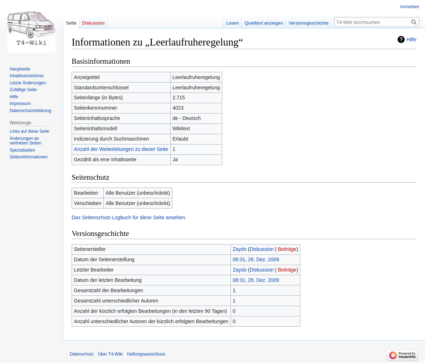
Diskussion (262, 249)
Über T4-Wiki (110, 354)
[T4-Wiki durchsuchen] (376, 22)
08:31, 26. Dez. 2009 (256, 259)
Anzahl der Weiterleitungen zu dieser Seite (121, 149)
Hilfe (411, 39)
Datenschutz (82, 354)
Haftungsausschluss (146, 354)
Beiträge (287, 249)
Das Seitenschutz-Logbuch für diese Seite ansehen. (129, 217)
